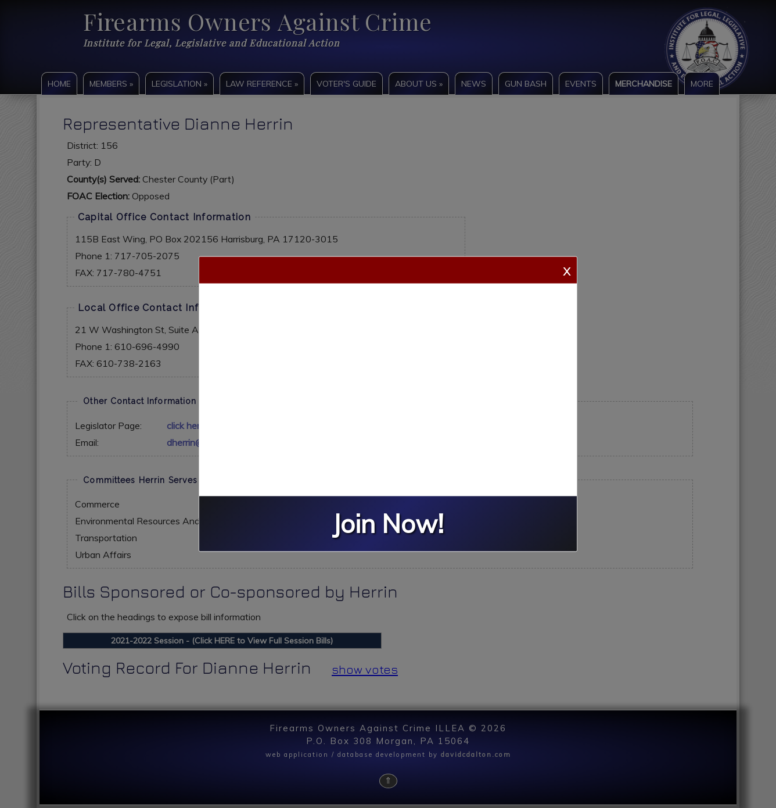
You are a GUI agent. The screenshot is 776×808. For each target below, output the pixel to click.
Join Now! (388, 524)
